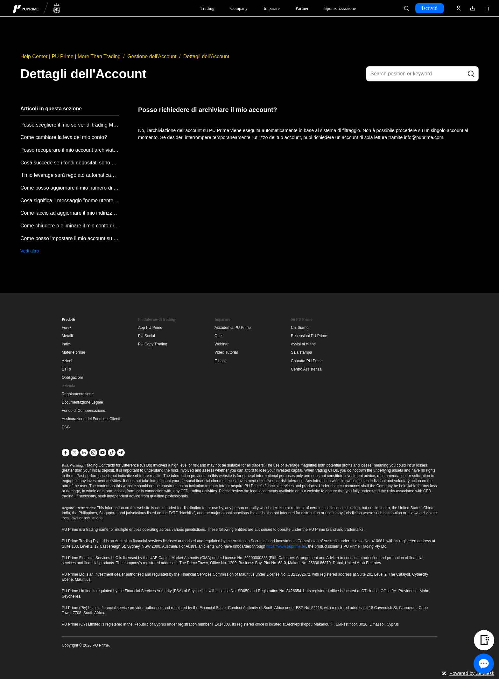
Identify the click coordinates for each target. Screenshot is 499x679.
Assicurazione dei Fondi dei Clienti (91, 419)
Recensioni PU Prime (309, 336)
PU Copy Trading (152, 344)
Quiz (218, 336)
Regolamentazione (78, 394)
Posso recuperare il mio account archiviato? (69, 150)
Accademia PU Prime (232, 327)
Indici (66, 344)
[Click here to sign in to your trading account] (458, 8)
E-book (220, 361)
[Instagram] (93, 452)
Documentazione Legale (82, 402)
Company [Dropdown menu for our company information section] (239, 8)
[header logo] (36, 8)
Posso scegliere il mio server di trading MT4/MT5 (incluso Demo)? (69, 125)
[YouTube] (102, 452)
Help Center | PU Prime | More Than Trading (70, 56)
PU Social (146, 336)
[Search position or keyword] (422, 73)
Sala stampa (301, 352)
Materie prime (73, 352)
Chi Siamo (299, 327)
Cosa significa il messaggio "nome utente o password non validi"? (69, 200)
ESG (66, 427)
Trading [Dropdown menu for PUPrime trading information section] (207, 8)
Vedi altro (29, 250)
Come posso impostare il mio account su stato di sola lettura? (69, 238)
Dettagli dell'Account (206, 56)
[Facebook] (65, 452)
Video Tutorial (226, 352)
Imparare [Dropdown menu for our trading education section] (272, 8)
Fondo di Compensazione (83, 410)
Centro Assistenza (306, 369)
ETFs (66, 369)
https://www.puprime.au (286, 546)
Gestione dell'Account (151, 56)
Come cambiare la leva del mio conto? (63, 137)
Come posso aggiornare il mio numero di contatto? (69, 188)
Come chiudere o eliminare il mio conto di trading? (69, 225)
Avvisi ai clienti (303, 344)
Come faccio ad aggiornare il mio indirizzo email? (69, 213)
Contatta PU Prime (307, 361)
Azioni (67, 361)
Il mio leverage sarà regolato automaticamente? (69, 175)
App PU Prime (150, 327)
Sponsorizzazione (340, 8)
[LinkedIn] (84, 452)
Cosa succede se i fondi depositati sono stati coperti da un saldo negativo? (69, 162)
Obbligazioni (72, 377)
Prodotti (68, 319)
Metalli (67, 336)
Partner (302, 8)
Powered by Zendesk (471, 673)
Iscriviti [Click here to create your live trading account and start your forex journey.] (430, 8)
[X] (75, 452)
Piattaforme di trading (156, 319)
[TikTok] (112, 452)
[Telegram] (121, 452)
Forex (67, 327)
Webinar (221, 344)
